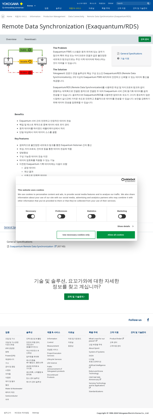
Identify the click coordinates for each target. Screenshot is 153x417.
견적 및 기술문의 (140, 8)
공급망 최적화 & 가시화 (32, 367)
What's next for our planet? (97, 339)
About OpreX (94, 348)
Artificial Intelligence (97, 365)
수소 (7, 363)
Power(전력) (10, 355)
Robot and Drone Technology (96, 372)
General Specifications (131, 53)
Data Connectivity (76, 16)
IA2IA (91, 355)
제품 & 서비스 (75, 8)
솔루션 (59, 8)
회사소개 (93, 3)
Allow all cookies (116, 235)
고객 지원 (121, 8)
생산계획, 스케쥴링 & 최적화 (34, 373)
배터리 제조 (10, 392)
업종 (46, 8)
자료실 (91, 8)
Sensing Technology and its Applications (97, 384)
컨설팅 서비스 (52, 349)
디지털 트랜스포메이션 (95, 360)
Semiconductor (11, 396)
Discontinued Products (52, 376)
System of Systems (97, 352)
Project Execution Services (54, 354)
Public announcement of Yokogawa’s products (56, 368)
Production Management (54, 16)
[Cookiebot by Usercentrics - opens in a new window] (123, 180)
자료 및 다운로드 (74, 338)
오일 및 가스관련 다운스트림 (11, 343)
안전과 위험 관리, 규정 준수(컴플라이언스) (33, 344)
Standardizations (96, 391)
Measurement (53, 346)
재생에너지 (9, 359)
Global (110, 3)
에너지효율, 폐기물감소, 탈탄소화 (34, 361)
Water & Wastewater (13, 388)
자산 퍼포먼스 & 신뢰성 (32, 351)
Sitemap (35, 412)
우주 (7, 399)
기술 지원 (124, 58)
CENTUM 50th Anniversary (94, 378)
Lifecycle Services (54, 359)
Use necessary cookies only (76, 235)
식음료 (8, 377)
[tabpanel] (25, 61)
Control (50, 342)
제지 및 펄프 (10, 381)
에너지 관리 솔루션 (33, 382)
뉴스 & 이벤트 (82, 3)
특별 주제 (106, 8)
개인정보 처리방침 (21, 412)
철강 (7, 385)
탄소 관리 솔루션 (32, 378)
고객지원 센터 (115, 346)
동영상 (70, 346)
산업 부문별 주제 (95, 344)
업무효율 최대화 (32, 356)
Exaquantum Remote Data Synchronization (33, 246)
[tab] (15, 227)
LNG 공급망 (9, 348)
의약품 (8, 374)
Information (35, 16)
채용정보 (102, 3)
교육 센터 (113, 342)
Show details (124, 226)
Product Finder (116, 338)
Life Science (52, 363)
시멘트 (8, 370)
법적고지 (7, 412)
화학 (7, 352)
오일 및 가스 (10, 338)
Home (9, 16)
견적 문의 (145, 39)
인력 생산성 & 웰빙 (33, 338)
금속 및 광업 (10, 366)
